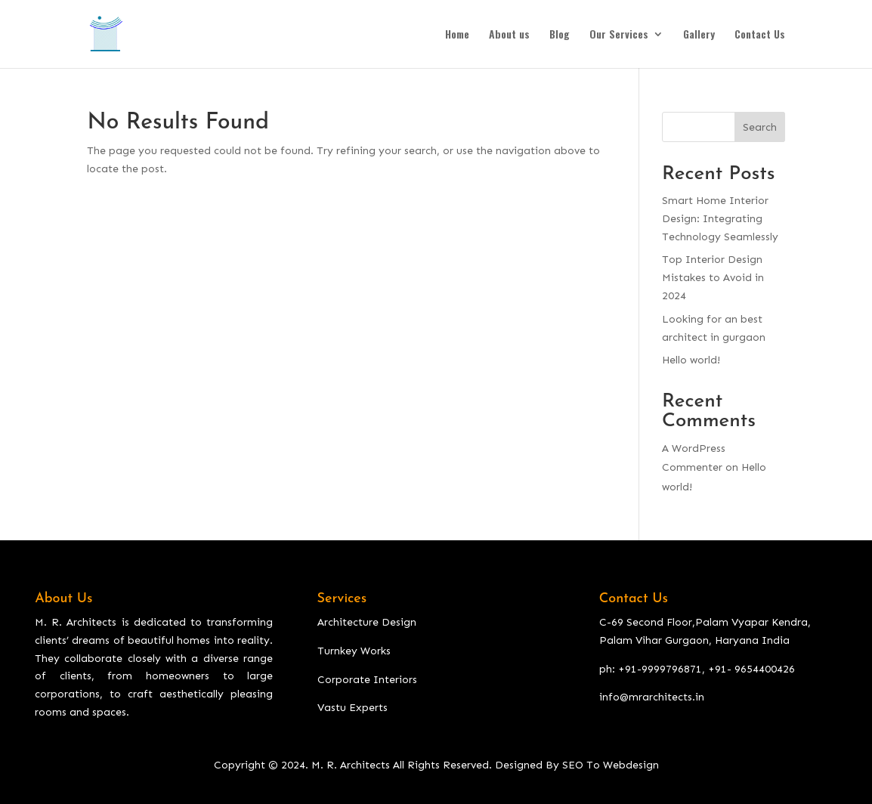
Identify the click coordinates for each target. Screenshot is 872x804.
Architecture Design (366, 622)
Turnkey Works (354, 651)
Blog (559, 35)
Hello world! (691, 360)
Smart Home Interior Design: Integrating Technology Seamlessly (720, 218)
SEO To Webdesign (610, 765)
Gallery (699, 35)
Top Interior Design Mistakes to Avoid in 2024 (713, 277)
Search (760, 127)
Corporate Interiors (367, 679)
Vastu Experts (352, 707)
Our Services (618, 35)
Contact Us (759, 35)
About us (509, 35)
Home (457, 35)
